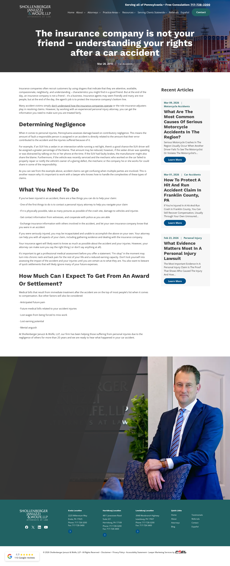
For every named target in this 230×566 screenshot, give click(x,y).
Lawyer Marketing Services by (167, 552)
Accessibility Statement (136, 552)
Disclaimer (106, 552)
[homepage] (35, 10)
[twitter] (33, 527)
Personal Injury (193, 237)
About (79, 12)
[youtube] (46, 527)
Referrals (174, 12)
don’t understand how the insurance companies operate (82, 105)
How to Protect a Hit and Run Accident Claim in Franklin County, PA (182, 190)
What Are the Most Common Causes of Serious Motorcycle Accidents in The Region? (183, 124)
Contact (201, 12)
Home (71, 12)
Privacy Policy (118, 552)
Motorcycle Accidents (177, 106)
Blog (173, 526)
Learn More (175, 159)
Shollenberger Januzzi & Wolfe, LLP (65, 552)
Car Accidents (125, 63)
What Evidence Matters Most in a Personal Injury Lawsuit (183, 251)
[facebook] (26, 527)
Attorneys (93, 12)
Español (185, 12)
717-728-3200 (200, 4)
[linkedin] (39, 527)
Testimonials (197, 515)
